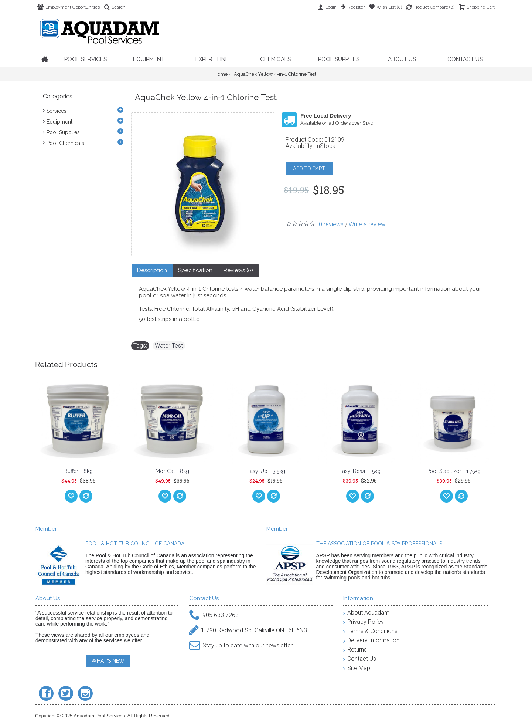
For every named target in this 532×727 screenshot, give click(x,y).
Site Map (356, 668)
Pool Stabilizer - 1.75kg (454, 471)
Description (152, 270)
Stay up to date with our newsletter (241, 645)
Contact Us (359, 658)
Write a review (367, 224)
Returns (355, 649)
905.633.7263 (214, 615)
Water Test (169, 345)
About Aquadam (366, 612)
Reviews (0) (238, 270)
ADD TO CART (309, 169)
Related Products (66, 364)
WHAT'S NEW (108, 661)
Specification (195, 270)
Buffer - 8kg (78, 471)
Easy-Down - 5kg (360, 471)
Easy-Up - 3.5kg (266, 471)
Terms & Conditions (370, 631)
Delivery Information (371, 640)
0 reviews (331, 224)
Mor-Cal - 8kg (172, 471)
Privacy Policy (363, 621)
